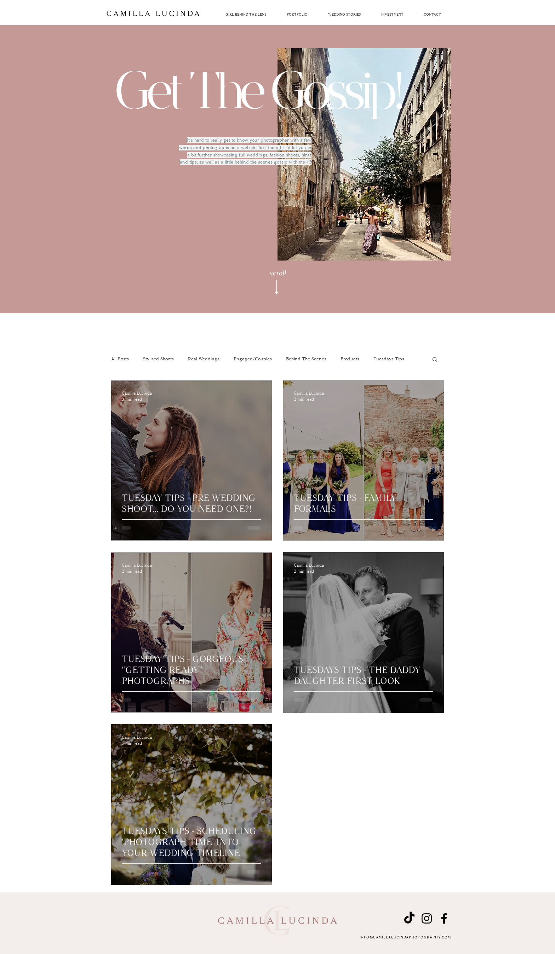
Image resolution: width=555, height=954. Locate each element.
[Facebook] (444, 918)
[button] (392, 14)
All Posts (120, 359)
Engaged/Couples (253, 359)
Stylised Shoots (158, 359)
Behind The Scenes (306, 359)
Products (350, 359)
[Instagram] (427, 918)
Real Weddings (203, 359)
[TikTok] (409, 918)
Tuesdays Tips (388, 359)
